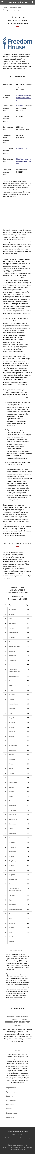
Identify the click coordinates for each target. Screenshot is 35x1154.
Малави (11, 736)
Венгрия (12, 695)
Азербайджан (13, 861)
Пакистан (12, 895)
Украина (12, 732)
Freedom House (21, 148)
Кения (11, 768)
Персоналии (11, 1088)
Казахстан (12, 852)
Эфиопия (12, 870)
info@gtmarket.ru (19, 1149)
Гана (10, 713)
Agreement (14, 1138)
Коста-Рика (12, 623)
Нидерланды (13, 632)
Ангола (11, 755)
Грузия (11, 690)
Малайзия (12, 750)
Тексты (9, 1109)
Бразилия (12, 708)
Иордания (12, 815)
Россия (11, 928)
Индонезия (12, 810)
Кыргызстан (13, 819)
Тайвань (11, 637)
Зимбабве (12, 805)
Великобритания (14, 646)
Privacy (28, 1138)
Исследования (15, 7)
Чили (11, 619)
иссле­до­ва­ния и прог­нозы (19, 959)
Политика (19, 106)
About (7, 1138)
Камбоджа (12, 833)
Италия (11, 665)
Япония (11, 642)
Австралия (12, 656)
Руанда (11, 856)
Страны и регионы (23, 95)
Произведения (11, 1117)
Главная (5, 7)
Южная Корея (13, 704)
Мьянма (11, 941)
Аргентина (12, 685)
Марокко (12, 778)
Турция (11, 865)
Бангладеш (12, 824)
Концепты (10, 1105)
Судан (11, 900)
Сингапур (12, 787)
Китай (11, 937)
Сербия (11, 699)
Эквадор (12, 722)
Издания (9, 1096)
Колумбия (12, 718)
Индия (11, 796)
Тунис (11, 764)
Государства (10, 1100)
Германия (12, 660)
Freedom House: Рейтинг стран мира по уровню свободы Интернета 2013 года (17, 1019)
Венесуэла (12, 904)
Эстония (11, 614)
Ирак (10, 838)
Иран (11, 932)
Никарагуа (12, 847)
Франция (12, 651)
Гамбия (11, 773)
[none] (2, 2)
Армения (12, 681)
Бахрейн (12, 875)
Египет (11, 884)
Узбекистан (13, 879)
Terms (22, 1138)
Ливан (11, 801)
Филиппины (13, 745)
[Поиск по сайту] (33, 2)
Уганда (11, 792)
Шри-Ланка (13, 782)
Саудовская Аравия (15, 909)
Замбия (11, 727)
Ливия (11, 828)
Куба (10, 918)
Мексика (12, 741)
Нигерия (12, 759)
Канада (11, 628)
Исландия (12, 609)
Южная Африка (14, 676)
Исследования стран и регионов (14, 10)
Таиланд (12, 842)
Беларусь (12, 923)
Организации (11, 1092)
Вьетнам (12, 914)
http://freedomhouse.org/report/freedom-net (23, 161)
